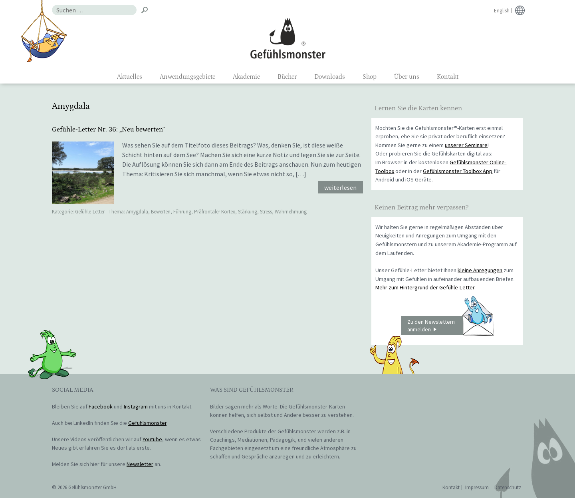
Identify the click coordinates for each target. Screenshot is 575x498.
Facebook (101, 406)
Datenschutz (507, 487)
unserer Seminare (466, 145)
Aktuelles (129, 76)
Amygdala (137, 211)
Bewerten (161, 211)
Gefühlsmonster (288, 38)
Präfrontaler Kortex (214, 211)
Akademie (246, 76)
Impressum (477, 487)
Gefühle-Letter (90, 211)
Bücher (287, 76)
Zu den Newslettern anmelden (450, 325)
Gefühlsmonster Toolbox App (457, 171)
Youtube (152, 439)
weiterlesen (340, 187)
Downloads (329, 76)
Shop (370, 76)
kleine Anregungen (480, 270)
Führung (182, 211)
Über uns (406, 76)
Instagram (136, 406)
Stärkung (247, 211)
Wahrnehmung (291, 211)
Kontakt (447, 76)
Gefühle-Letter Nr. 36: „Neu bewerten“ (108, 129)
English (502, 10)
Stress (266, 211)
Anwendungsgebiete (187, 76)
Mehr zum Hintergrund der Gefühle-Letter (424, 287)
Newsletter (140, 464)
